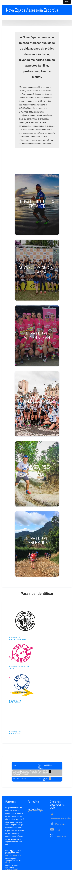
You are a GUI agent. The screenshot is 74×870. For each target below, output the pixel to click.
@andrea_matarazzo (13, 834)
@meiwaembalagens (35, 789)
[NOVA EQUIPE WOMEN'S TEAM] (37, 335)
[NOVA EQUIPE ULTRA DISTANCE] (37, 204)
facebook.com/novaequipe (61, 797)
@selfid (8, 841)
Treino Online (23, 863)
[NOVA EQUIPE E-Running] (37, 473)
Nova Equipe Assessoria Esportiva (32, 10)
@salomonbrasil (11, 848)
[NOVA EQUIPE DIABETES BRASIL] (37, 403)
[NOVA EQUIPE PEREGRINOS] (37, 544)
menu (67, 2)
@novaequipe (60, 803)
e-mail (58, 809)
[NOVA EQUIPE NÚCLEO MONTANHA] (37, 270)
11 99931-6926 (60, 815)
